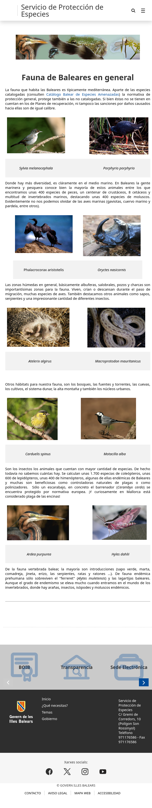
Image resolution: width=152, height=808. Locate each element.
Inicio (46, 699)
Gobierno (49, 718)
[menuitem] (143, 10)
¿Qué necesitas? (55, 705)
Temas (47, 712)
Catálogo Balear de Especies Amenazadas (82, 94)
